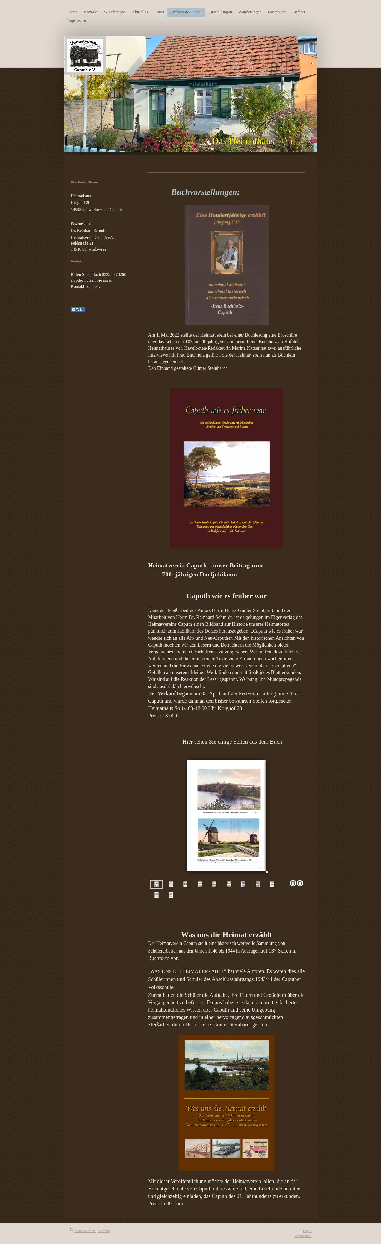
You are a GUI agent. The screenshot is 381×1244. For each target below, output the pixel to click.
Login (307, 1231)
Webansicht (303, 1236)
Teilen (78, 310)
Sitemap (104, 1231)
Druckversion (83, 1231)
